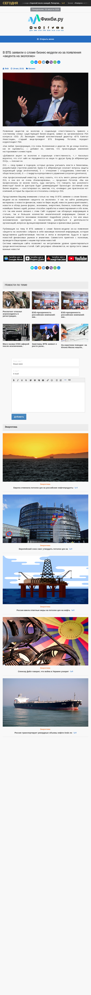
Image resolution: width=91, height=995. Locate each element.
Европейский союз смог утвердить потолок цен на (43, 549)
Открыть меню (45, 39)
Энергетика (45, 484)
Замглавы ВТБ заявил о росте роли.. (44, 345)
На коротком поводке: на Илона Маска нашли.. (74, 346)
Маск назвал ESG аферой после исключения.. (16, 345)
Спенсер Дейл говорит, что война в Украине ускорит (43, 671)
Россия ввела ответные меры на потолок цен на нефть (43, 610)
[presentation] (14, 380)
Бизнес (31, 3)
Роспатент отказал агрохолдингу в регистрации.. (12, 313)
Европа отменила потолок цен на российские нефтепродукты (43, 488)
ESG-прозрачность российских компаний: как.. (43, 314)
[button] (14, 380)
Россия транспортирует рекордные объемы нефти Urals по (43, 733)
